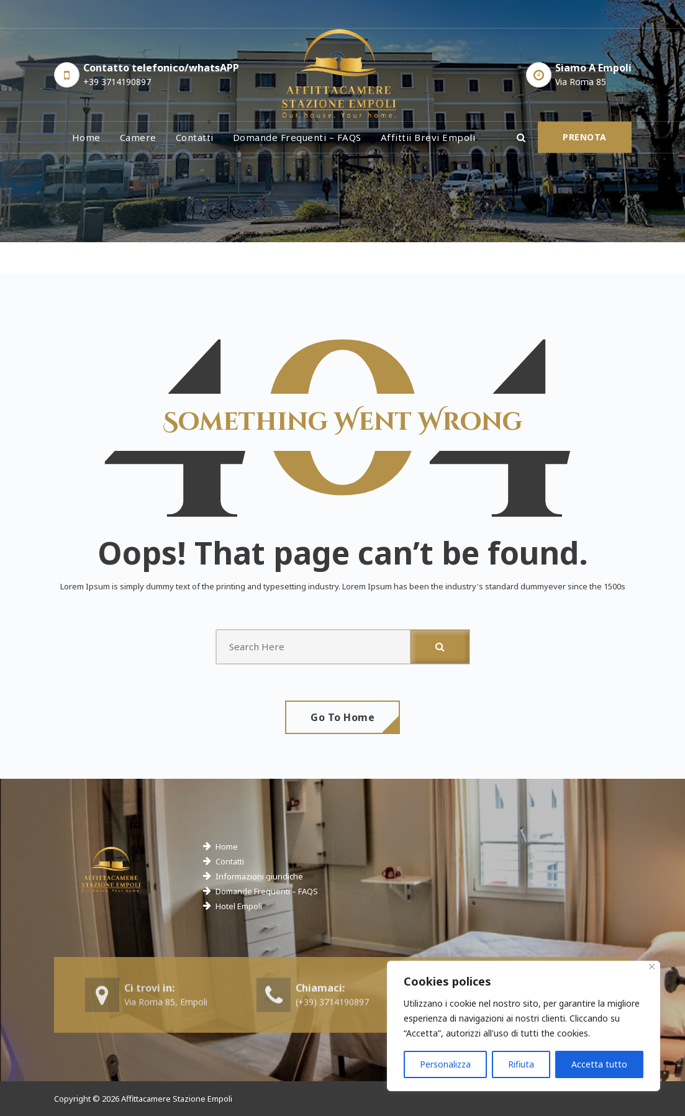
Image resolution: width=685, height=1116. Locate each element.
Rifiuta (521, 1064)
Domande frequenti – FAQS (297, 137)
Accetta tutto (599, 1064)
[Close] (652, 966)
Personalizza (445, 1064)
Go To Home (342, 717)
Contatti (195, 137)
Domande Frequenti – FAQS (266, 891)
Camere (138, 137)
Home (86, 137)
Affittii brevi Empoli (428, 137)
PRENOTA (585, 137)
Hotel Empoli (238, 906)
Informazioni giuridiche (259, 876)
